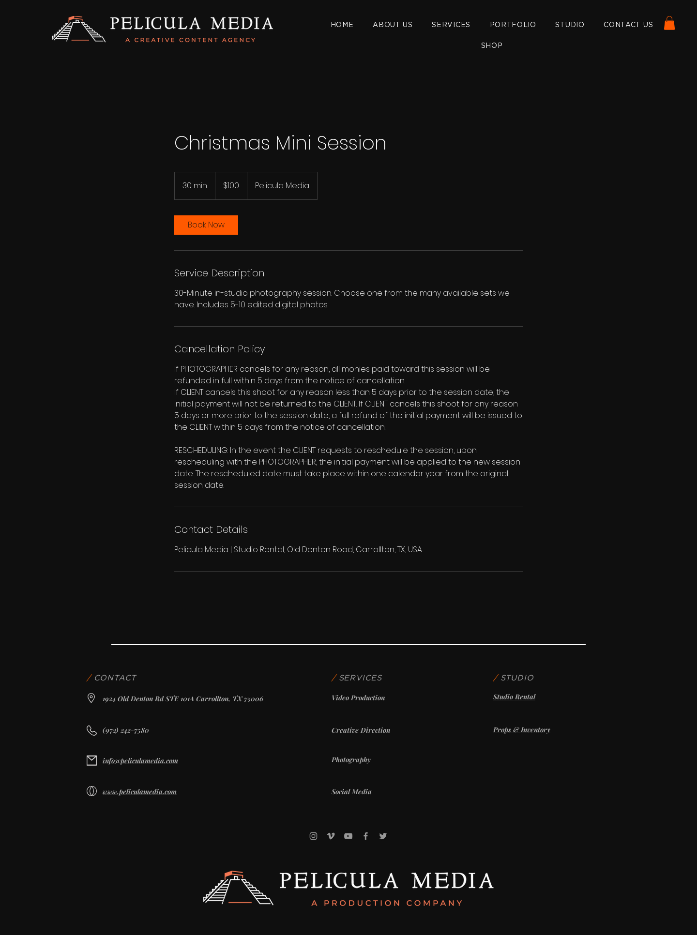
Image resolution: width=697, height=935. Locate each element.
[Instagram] (313, 836)
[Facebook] (366, 836)
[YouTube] (348, 836)
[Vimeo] (331, 836)
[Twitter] (383, 836)
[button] (669, 23)
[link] (206, 225)
